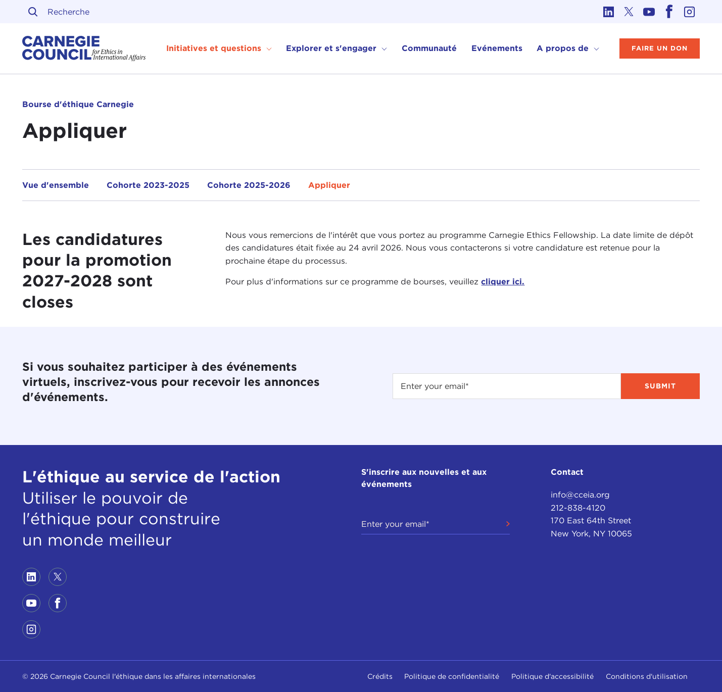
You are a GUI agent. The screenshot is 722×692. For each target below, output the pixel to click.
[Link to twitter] (629, 12)
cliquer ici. (502, 281)
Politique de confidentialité (451, 676)
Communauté (429, 48)
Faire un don (660, 48)
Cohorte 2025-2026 (249, 185)
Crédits (380, 676)
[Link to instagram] (690, 12)
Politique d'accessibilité (552, 676)
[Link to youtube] (649, 12)
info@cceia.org (580, 495)
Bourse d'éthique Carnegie (78, 104)
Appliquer (329, 185)
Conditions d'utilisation (647, 676)
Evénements (496, 48)
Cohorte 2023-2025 (148, 185)
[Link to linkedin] (609, 12)
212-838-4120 (578, 508)
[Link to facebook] (669, 12)
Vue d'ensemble (55, 185)
